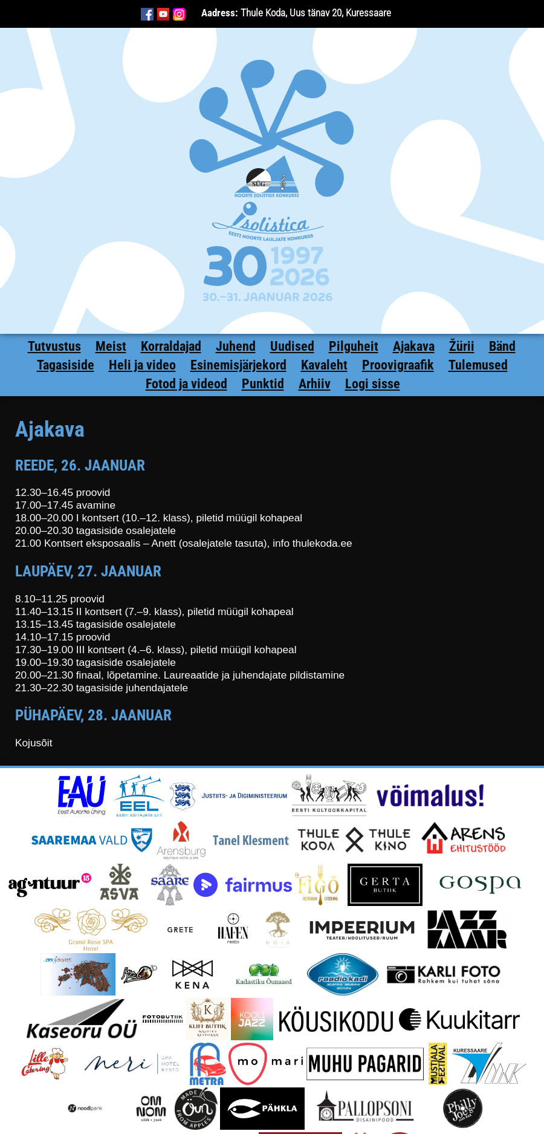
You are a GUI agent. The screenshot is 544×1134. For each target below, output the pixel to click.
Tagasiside (65, 365)
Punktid (263, 383)
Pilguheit (353, 346)
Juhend (236, 346)
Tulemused (478, 365)
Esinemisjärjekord (238, 365)
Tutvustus (54, 346)
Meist (111, 346)
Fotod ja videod (186, 383)
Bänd (502, 346)
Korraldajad (171, 346)
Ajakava (414, 346)
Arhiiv (315, 383)
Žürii (461, 346)
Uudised (292, 346)
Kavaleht (324, 365)
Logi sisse (372, 383)
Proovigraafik (398, 365)
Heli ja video (142, 365)
